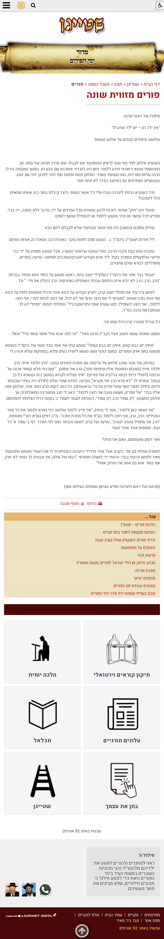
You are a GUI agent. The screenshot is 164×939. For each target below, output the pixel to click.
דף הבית (152, 84)
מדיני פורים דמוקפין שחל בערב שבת (125, 540)
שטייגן (133, 84)
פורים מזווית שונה (123, 95)
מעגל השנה (99, 84)
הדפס (92, 504)
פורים (77, 84)
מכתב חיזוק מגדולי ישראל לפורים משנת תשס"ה (115, 563)
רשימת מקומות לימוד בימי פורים (129, 532)
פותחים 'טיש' (144, 578)
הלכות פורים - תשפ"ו (138, 525)
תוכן (118, 84)
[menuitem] (122, 651)
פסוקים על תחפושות (138, 548)
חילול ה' (147, 855)
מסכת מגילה (145, 571)
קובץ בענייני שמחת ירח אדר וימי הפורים (123, 593)
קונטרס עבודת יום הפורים (134, 586)
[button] (33, 5)
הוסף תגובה (69, 504)
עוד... (150, 516)
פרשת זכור (146, 555)
